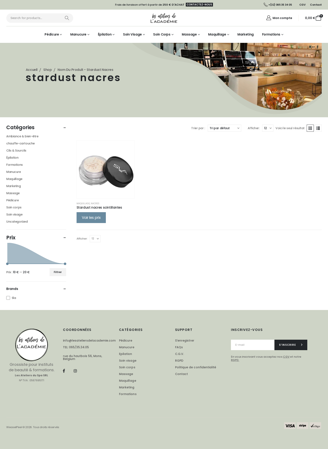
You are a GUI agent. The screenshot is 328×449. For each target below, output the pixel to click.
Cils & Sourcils (16, 150)
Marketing (245, 34)
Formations (271, 34)
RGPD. (235, 360)
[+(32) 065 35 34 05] (278, 4)
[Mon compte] (279, 17)
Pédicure (52, 34)
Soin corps (161, 34)
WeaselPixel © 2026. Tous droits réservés (32, 427)
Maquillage (217, 34)
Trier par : (198, 128)
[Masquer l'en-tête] (164, 18)
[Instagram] (75, 370)
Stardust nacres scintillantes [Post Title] (99, 207)
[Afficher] (267, 128)
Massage (189, 34)
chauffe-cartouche (20, 143)
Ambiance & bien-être (22, 136)
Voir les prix (91, 217)
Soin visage (132, 34)
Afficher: (253, 128)
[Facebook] (64, 370)
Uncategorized (17, 221)
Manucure (78, 34)
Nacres (95, 203)
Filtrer (58, 272)
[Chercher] (66, 18)
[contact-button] (290, 345)
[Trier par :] (224, 128)
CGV (286, 357)
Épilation (105, 34)
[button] (310, 128)
